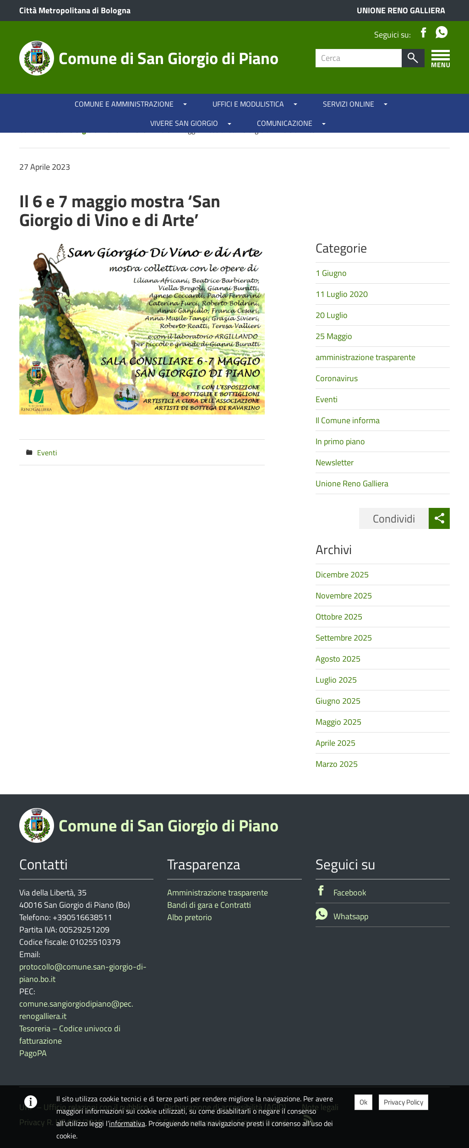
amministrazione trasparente (365, 357)
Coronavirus (337, 378)
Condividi (394, 518)
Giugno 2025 (338, 701)
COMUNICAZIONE (284, 123)
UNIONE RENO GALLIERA (401, 10)
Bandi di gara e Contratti (209, 905)
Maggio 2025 (338, 722)
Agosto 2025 (338, 658)
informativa (127, 1123)
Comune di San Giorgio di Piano (168, 57)
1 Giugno (331, 273)
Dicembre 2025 (342, 574)
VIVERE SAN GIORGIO (184, 123)
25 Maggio (334, 336)
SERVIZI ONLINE (348, 103)
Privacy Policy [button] (403, 1102)
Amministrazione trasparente (217, 892)
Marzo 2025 (337, 764)
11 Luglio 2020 (342, 294)
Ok (363, 1102)
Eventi (47, 452)
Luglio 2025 (336, 680)
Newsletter (335, 462)
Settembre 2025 (344, 637)
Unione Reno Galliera (352, 483)
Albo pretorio (189, 917)
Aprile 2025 (335, 743)
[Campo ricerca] (359, 58)
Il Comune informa (348, 420)
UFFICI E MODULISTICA (248, 103)
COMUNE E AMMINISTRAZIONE (124, 103)
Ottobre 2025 (339, 616)
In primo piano (340, 441)
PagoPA (33, 1053)
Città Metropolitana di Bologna (75, 10)
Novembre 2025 (344, 595)
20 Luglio (332, 315)
